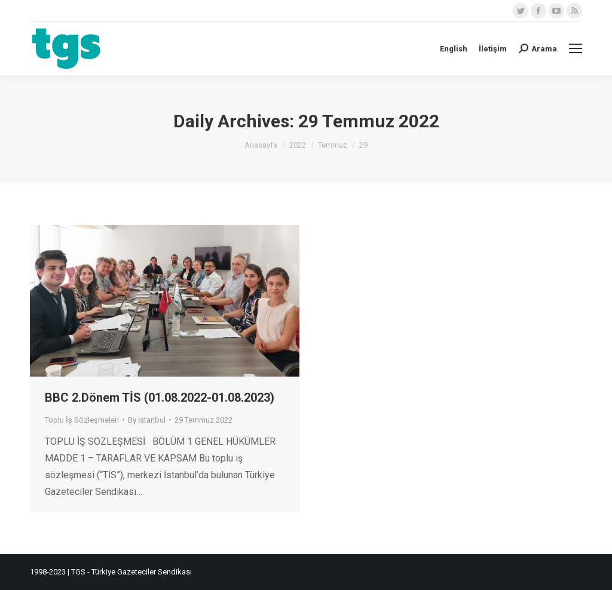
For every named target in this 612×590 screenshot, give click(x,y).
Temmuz (332, 144)
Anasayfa (260, 144)
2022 (297, 144)
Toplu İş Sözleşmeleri (82, 419)
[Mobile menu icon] (575, 48)
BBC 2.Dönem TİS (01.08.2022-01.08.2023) (159, 397)
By (147, 419)
